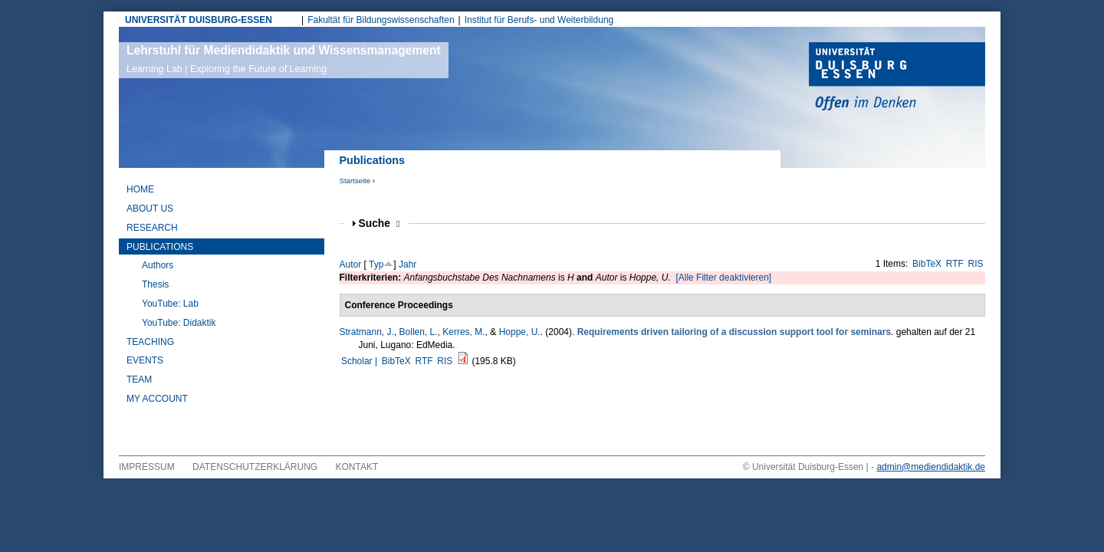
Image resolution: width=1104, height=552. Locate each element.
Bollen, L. (418, 332)
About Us (150, 208)
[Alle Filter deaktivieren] (723, 277)
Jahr (407, 264)
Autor (351, 264)
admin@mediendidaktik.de (930, 467)
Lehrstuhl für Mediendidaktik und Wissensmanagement (284, 59)
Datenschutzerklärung (254, 467)
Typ (376, 264)
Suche (379, 223)
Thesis (155, 284)
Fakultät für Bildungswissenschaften (380, 20)
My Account (157, 398)
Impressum (147, 467)
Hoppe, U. (519, 332)
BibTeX (926, 263)
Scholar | (360, 361)
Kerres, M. (463, 332)
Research (152, 227)
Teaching (150, 342)
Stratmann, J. (367, 332)
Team (139, 379)
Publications (160, 247)
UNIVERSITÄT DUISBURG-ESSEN (198, 20)
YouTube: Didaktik (179, 322)
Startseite (355, 180)
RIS (976, 263)
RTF (955, 263)
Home (140, 189)
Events (145, 360)
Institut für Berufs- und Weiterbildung (539, 20)
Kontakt (357, 467)
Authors (157, 265)
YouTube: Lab (170, 303)
